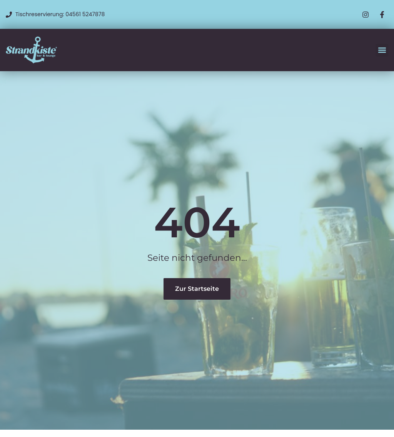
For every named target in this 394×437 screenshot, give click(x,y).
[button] (382, 50)
